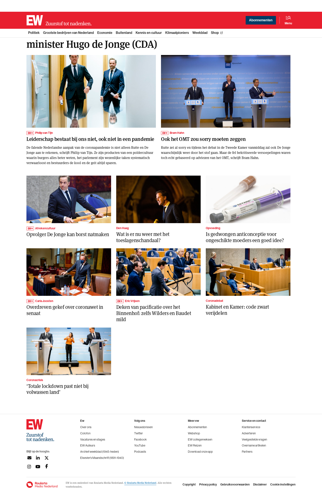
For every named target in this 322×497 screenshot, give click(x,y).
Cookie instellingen (283, 484)
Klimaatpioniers (177, 33)
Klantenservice (251, 427)
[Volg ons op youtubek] (38, 466)
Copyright (189, 484)
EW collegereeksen (200, 439)
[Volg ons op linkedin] (38, 458)
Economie (104, 33)
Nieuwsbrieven (143, 427)
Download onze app (200, 451)
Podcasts (140, 451)
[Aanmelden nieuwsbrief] (29, 458)
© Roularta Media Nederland (140, 482)
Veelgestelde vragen (254, 439)
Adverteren (249, 433)
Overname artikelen (254, 445)
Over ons (85, 427)
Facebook (140, 439)
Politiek (34, 33)
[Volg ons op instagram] (29, 466)
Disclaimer (260, 484)
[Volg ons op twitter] (46, 458)
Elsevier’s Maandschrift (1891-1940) (102, 457)
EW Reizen (195, 445)
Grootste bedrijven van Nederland (68, 33)
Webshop (194, 433)
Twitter (138, 433)
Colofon (85, 433)
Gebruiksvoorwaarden (235, 484)
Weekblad (199, 33)
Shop (215, 33)
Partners (247, 451)
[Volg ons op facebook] (46, 466)
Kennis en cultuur (149, 33)
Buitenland (124, 33)
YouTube (139, 445)
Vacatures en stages (92, 439)
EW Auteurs (87, 445)
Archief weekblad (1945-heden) (99, 451)
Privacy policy (208, 484)
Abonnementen (261, 20)
